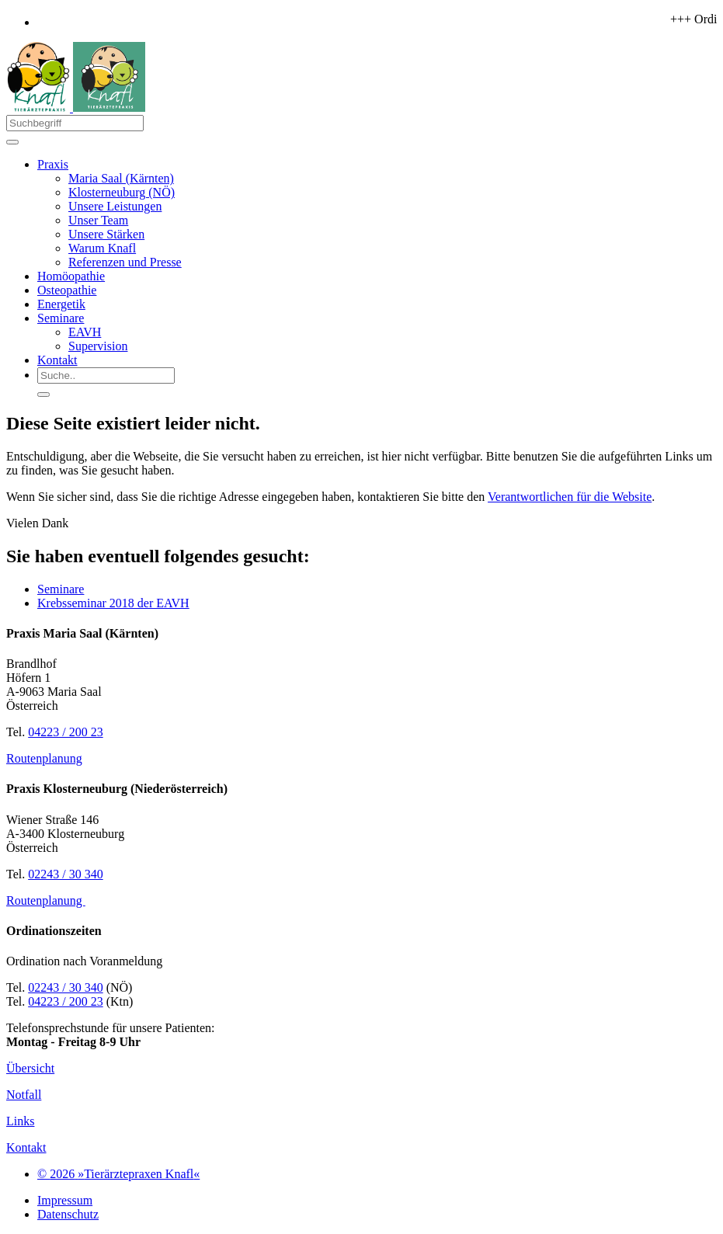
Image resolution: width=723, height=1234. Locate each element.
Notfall (23, 1094)
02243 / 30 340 (65, 874)
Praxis (52, 164)
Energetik (61, 304)
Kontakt (57, 360)
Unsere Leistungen (115, 206)
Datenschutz (68, 1214)
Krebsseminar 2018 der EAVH (113, 603)
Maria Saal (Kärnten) (121, 178)
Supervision (97, 346)
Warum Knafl (102, 248)
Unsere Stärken (106, 234)
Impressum (64, 1200)
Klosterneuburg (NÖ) (121, 192)
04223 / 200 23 (65, 732)
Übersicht (30, 1068)
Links (20, 1121)
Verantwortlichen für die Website (570, 496)
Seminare (60, 318)
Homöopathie (71, 276)
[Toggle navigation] (12, 142)
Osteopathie (66, 290)
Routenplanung (44, 758)
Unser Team (98, 220)
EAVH (84, 332)
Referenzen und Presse (125, 262)
